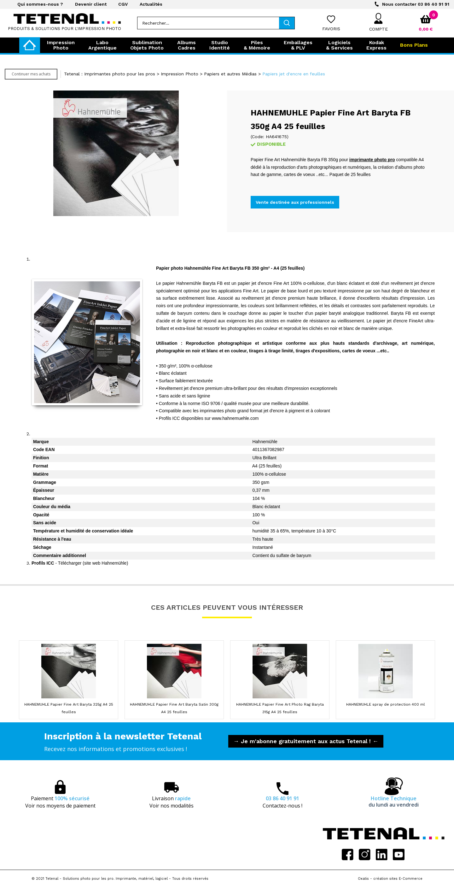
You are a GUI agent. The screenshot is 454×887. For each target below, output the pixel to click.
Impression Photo (179, 73)
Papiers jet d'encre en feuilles (293, 73)
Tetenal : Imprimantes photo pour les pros (109, 73)
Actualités (151, 4)
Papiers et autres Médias (230, 73)
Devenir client (91, 4)
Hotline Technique (394, 801)
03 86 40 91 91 (415, 4)
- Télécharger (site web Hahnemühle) (80, 563)
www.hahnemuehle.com (235, 418)
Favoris (331, 28)
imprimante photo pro (372, 159)
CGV (123, 4)
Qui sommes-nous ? (40, 4)
